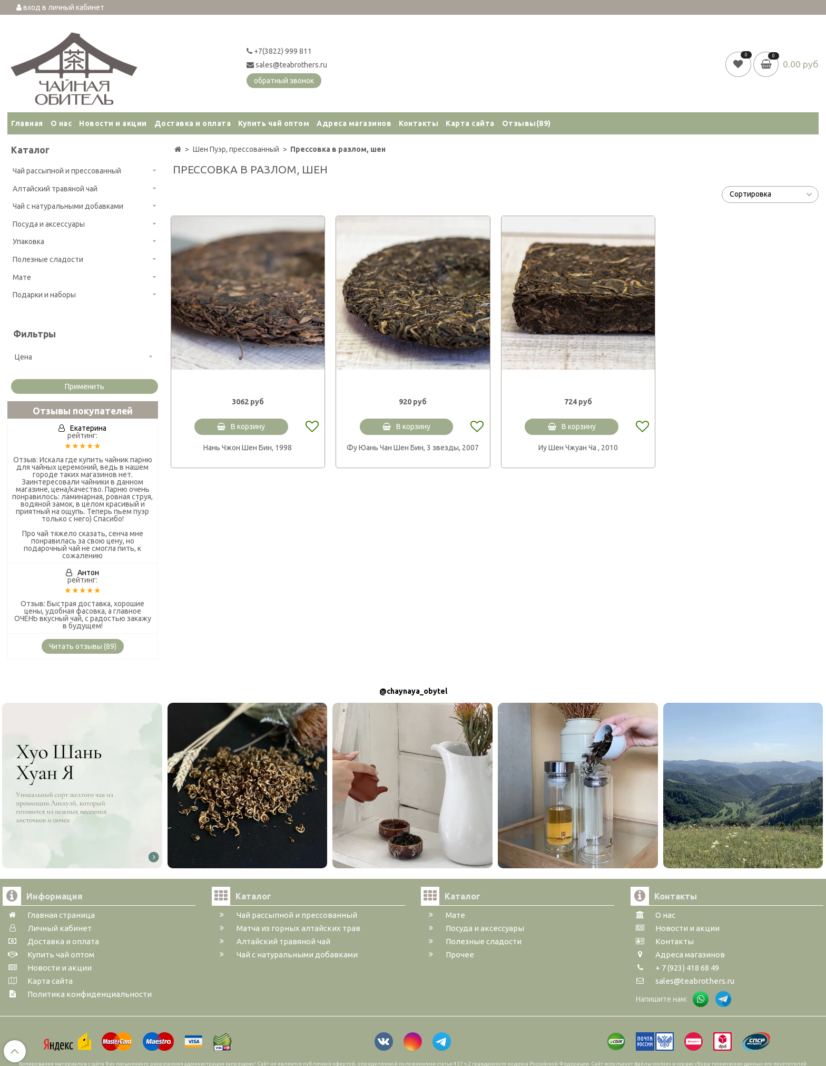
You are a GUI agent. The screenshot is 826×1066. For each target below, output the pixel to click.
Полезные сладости (48, 259)
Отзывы (526, 123)
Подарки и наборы (44, 294)
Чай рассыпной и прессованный (67, 171)
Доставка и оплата (192, 123)
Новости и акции (113, 123)
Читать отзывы (82, 646)
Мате (22, 277)
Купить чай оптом (273, 123)
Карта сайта (470, 123)
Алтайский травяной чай (55, 189)
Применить (84, 386)
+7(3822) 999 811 (279, 51)
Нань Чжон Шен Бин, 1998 (247, 447)
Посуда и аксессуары (49, 224)
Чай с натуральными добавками (68, 206)
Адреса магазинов (354, 123)
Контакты (418, 123)
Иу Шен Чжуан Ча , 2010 (578, 447)
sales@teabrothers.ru (287, 65)
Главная (27, 123)
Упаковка (28, 241)
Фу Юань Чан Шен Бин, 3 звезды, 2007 (413, 447)
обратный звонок (284, 80)
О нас (61, 123)
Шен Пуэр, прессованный (236, 149)
